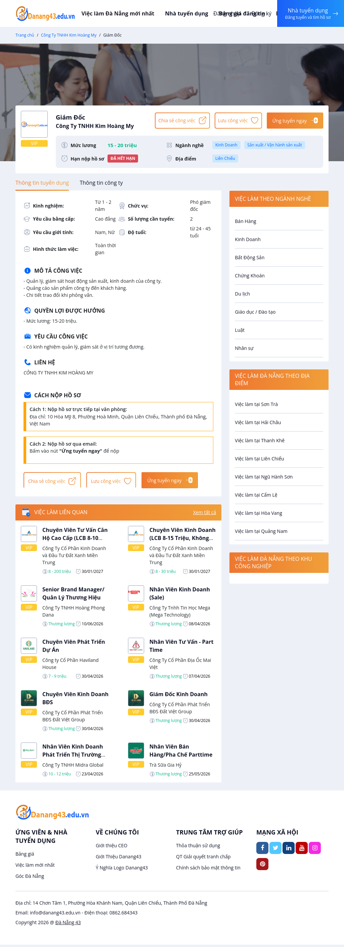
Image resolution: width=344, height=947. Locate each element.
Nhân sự (244, 348)
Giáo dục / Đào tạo (255, 312)
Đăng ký (259, 13)
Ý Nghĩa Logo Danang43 (122, 870)
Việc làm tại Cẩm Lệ (256, 495)
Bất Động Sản (249, 257)
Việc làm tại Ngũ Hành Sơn (264, 477)
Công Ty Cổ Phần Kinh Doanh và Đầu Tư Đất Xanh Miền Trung (74, 557)
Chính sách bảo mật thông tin (208, 870)
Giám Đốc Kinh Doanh (178, 696)
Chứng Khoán (249, 275)
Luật (240, 330)
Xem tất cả (204, 515)
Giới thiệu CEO (111, 848)
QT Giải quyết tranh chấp (203, 859)
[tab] (42, 183)
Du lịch (242, 293)
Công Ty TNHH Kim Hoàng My (68, 35)
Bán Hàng (245, 221)
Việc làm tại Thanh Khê (260, 440)
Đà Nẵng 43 (68, 924)
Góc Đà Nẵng (29, 878)
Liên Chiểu (225, 158)
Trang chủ (24, 35)
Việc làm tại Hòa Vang (258, 513)
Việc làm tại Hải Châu (258, 422)
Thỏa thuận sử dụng (198, 848)
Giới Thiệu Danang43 (118, 859)
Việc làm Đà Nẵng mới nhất (129, 13)
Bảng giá (24, 856)
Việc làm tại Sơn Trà (256, 404)
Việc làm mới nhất (35, 867)
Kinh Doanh (226, 145)
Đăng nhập (224, 13)
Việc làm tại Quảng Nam (261, 531)
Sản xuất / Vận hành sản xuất (274, 145)
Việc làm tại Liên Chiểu (259, 458)
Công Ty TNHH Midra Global (72, 767)
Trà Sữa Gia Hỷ (165, 767)
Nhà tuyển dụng (197, 13)
